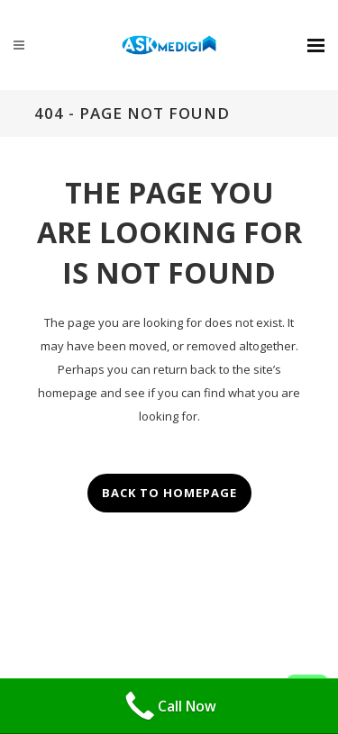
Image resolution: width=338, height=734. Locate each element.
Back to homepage (169, 493)
